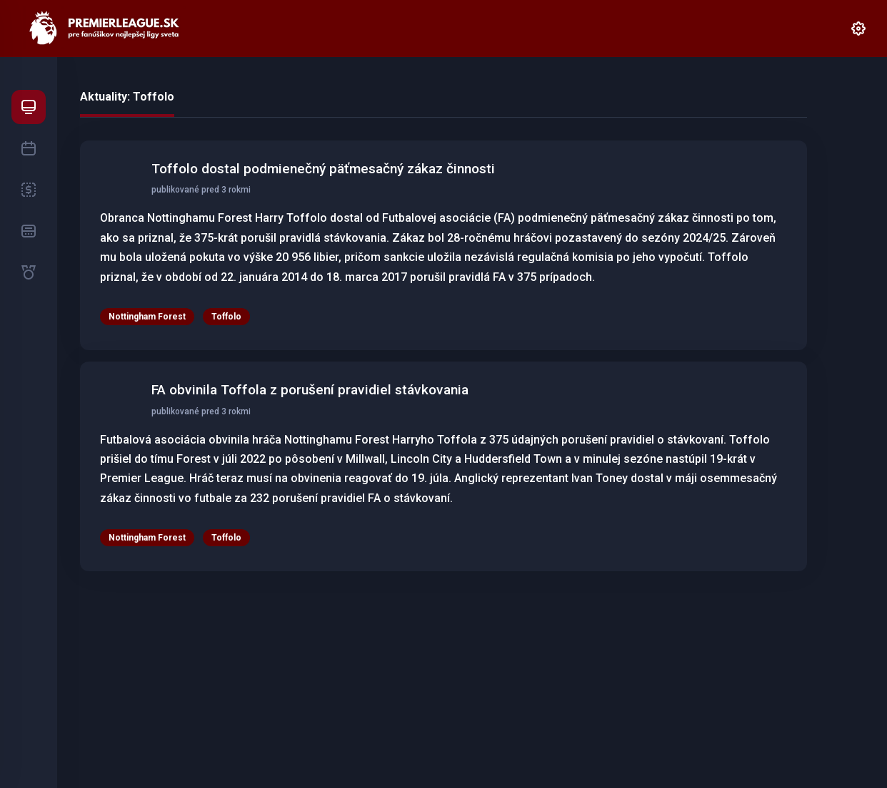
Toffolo (226, 317)
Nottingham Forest (147, 317)
